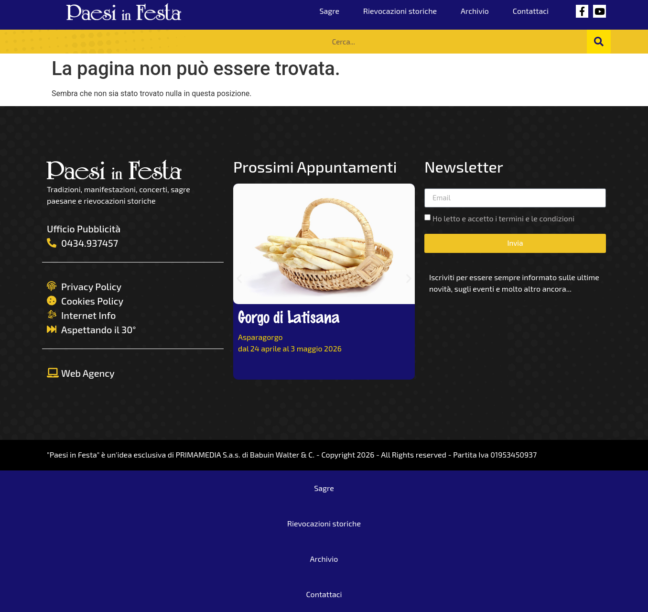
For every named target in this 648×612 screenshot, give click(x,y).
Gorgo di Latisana (289, 316)
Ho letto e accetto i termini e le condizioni (503, 218)
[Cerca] (599, 42)
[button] (239, 278)
